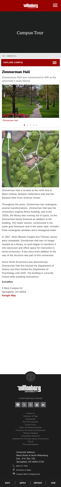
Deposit (38, 483)
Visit (7, 483)
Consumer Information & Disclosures (30, 430)
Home (3, 56)
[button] (24, 125)
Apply (23, 483)
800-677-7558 (22, 466)
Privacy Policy (30, 424)
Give (53, 483)
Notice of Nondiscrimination (30, 427)
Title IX (30, 441)
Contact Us (30, 413)
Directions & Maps (30, 416)
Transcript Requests (30, 444)
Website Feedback (30, 433)
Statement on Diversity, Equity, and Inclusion (30, 439)
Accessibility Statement (30, 436)
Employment (30, 419)
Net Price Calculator (30, 422)
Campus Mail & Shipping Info (28, 474)
